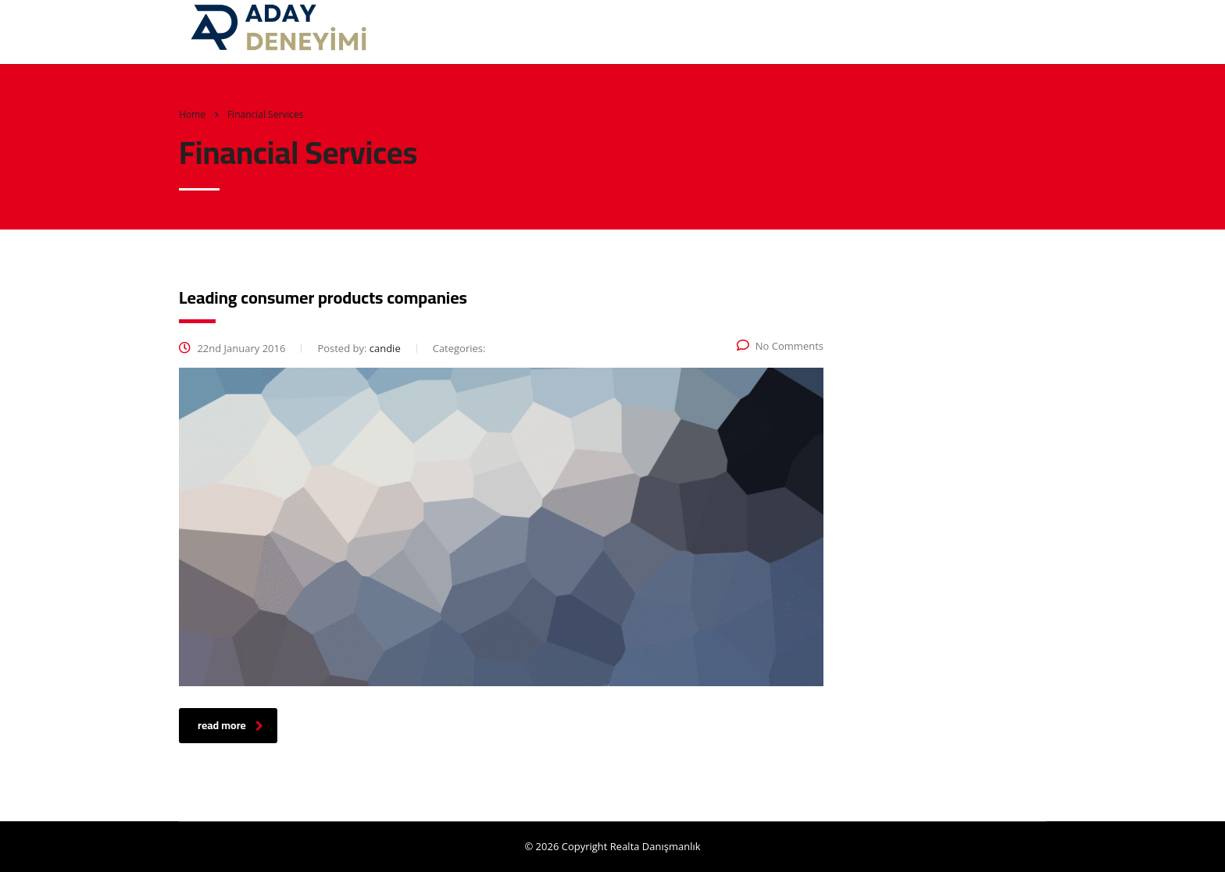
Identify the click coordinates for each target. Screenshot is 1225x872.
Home (192, 114)
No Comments (780, 346)
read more (230, 725)
